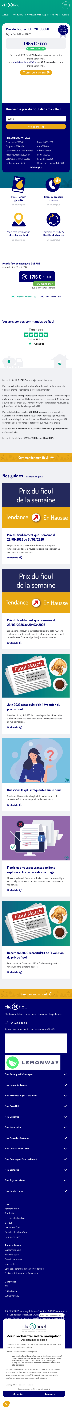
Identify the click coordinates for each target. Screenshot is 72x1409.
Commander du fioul (36, 1027)
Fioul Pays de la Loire (15, 1213)
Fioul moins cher (12, 1270)
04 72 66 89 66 (16, 1056)
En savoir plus (18, 204)
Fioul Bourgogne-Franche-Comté (21, 1192)
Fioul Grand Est (12, 1139)
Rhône (55, 14)
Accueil (5, 14)
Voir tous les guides (34, 509)
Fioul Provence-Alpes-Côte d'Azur (21, 1128)
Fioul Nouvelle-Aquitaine (17, 1171)
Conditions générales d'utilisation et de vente (24, 1302)
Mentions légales (12, 1287)
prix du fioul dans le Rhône (24, 62)
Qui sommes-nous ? (13, 1283)
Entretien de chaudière (15, 1251)
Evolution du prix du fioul (16, 1265)
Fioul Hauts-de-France (16, 1118)
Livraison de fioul (12, 1260)
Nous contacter (12, 1297)
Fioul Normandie (13, 1160)
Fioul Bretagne (12, 1203)
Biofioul (8, 1256)
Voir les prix (36, 126)
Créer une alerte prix (36, 72)
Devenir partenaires (13, 1292)
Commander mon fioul (36, 491)
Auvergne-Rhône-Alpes (37, 14)
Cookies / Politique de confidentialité (21, 1306)
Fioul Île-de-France (14, 1224)
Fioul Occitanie (12, 1150)
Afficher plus (36, 167)
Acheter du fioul (12, 1242)
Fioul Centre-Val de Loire (17, 1181)
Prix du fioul (18, 14)
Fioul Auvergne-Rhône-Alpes (19, 1107)
